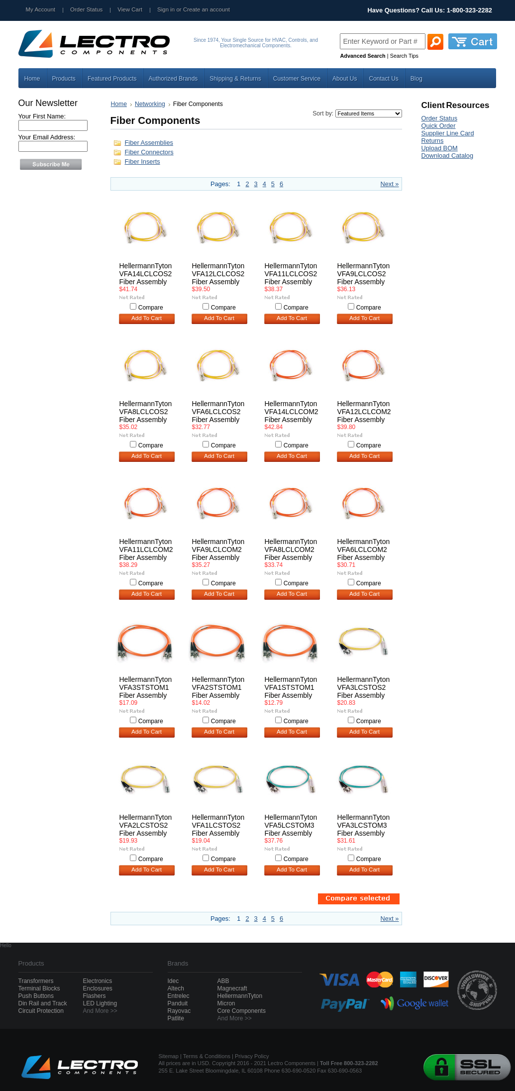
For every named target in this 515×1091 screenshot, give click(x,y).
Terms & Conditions (206, 1056)
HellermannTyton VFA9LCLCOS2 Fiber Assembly (363, 274)
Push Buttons (36, 995)
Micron (226, 1003)
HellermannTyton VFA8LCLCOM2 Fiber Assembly (291, 549)
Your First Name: (42, 116)
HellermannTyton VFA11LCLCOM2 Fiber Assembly (146, 549)
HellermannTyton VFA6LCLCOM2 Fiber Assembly (363, 549)
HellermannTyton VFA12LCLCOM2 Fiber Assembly (364, 412)
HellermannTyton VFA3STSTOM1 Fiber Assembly (145, 687)
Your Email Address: (47, 137)
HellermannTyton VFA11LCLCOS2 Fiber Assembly (291, 274)
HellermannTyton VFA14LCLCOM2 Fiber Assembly (291, 412)
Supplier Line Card (447, 133)
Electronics (97, 981)
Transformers (36, 981)
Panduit (178, 1003)
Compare (150, 307)
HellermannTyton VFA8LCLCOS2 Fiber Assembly (145, 412)
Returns (432, 140)
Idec (173, 981)
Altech (176, 988)
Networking (150, 104)
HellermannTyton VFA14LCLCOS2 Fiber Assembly (145, 274)
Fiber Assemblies (149, 142)
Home (119, 104)
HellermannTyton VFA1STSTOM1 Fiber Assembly (291, 687)
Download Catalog (447, 155)
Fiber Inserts (142, 161)
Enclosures (97, 988)
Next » (390, 184)
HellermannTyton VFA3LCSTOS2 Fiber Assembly (363, 687)
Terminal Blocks (39, 988)
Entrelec (179, 995)
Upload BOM (439, 148)
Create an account (206, 9)
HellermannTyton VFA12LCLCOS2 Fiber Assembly (218, 274)
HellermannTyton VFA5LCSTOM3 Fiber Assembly (291, 825)
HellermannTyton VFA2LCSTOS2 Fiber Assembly (145, 825)
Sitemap (169, 1056)
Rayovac (179, 1010)
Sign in (166, 9)
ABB (223, 981)
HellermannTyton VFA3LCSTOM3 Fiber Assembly (363, 825)
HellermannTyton (240, 995)
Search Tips (404, 56)
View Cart (129, 9)
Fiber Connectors (149, 152)
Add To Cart (146, 318)
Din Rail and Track (42, 1003)
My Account (41, 9)
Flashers (94, 995)
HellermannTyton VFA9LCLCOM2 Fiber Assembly (218, 549)
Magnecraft (232, 988)
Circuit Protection (41, 1010)
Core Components (241, 1010)
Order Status (86, 9)
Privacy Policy (252, 1056)
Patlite (176, 1018)
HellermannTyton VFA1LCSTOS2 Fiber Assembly (218, 825)
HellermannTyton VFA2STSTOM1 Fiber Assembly (218, 687)
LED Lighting (100, 1003)
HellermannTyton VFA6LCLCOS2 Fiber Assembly (218, 412)
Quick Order (438, 125)
